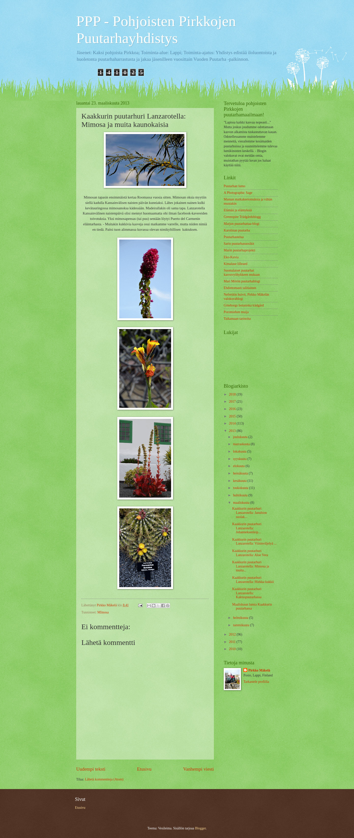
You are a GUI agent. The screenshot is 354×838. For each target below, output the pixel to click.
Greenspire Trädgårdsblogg (242, 217)
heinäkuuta (241, 473)
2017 (232, 401)
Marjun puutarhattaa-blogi (241, 224)
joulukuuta (240, 437)
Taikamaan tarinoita (237, 318)
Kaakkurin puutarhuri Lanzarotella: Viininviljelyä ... (254, 542)
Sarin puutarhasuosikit (239, 243)
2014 (232, 423)
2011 (232, 642)
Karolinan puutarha (237, 230)
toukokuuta (241, 488)
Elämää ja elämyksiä (238, 210)
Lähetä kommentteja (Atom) (104, 779)
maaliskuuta (241, 502)
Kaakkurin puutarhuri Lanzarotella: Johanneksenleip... (246, 528)
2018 (232, 394)
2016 (232, 409)
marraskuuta (242, 444)
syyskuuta (240, 459)
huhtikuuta (240, 495)
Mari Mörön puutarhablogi (242, 281)
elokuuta (239, 466)
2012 (232, 634)
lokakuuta (240, 451)
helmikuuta (241, 618)
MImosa (103, 612)
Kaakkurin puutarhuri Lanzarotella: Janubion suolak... (249, 512)
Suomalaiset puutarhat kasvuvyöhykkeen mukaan (242, 272)
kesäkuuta (240, 481)
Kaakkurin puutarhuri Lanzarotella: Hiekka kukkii (253, 580)
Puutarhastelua (234, 237)
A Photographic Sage (238, 193)
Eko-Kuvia (231, 257)
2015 (232, 416)
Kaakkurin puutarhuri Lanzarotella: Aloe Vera (250, 553)
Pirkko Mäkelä (259, 670)
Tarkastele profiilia (256, 682)
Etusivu (144, 769)
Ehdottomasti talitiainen (240, 288)
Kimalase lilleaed (235, 264)
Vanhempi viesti (198, 769)
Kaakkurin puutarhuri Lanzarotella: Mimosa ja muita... (250, 566)
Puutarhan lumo (234, 186)
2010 (232, 649)
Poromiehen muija (236, 312)
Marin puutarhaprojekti (239, 250)
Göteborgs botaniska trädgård (244, 305)
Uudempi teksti (90, 769)
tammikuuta (241, 625)
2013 (232, 431)
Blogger (200, 828)
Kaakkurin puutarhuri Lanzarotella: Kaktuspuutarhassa (246, 593)
